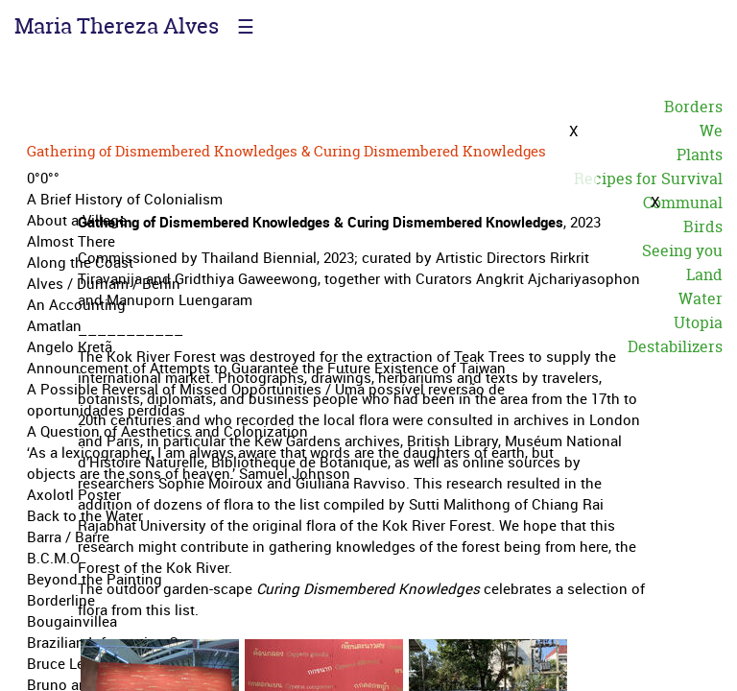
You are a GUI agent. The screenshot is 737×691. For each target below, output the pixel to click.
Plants (700, 154)
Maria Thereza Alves (116, 26)
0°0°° (43, 177)
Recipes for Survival (648, 178)
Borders (693, 106)
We (711, 130)
